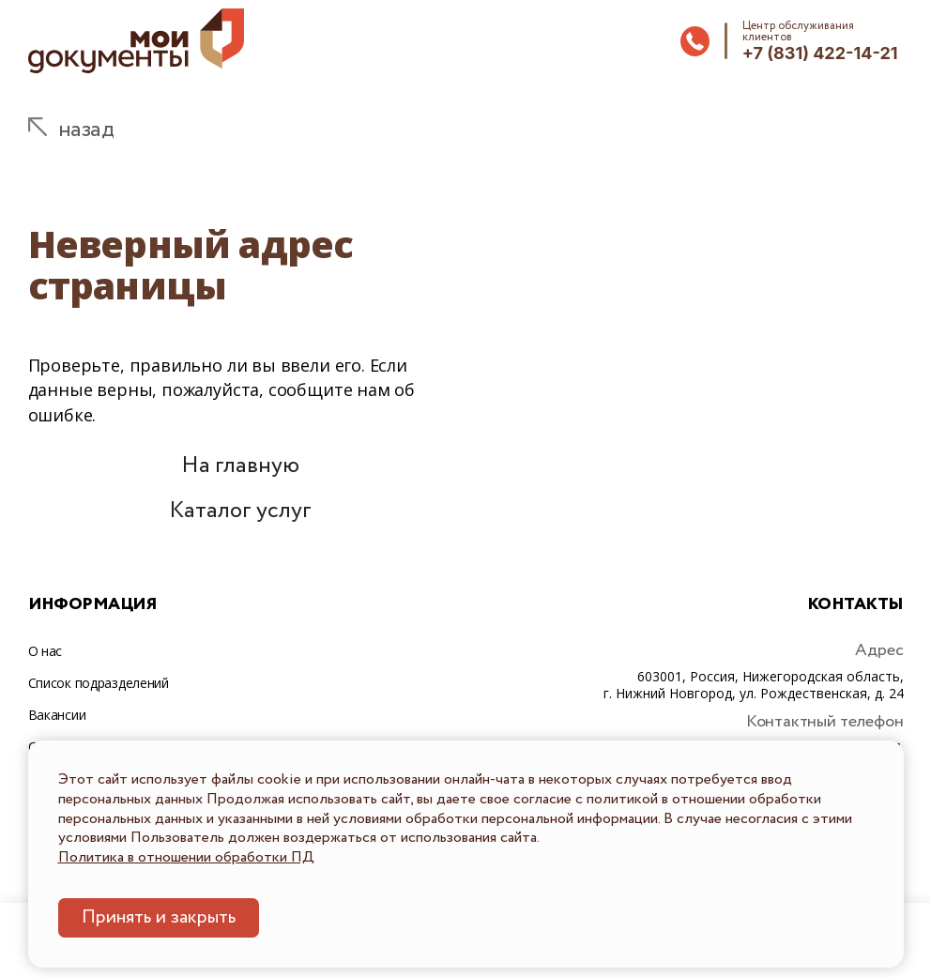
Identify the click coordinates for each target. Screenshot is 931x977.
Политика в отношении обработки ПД (186, 857)
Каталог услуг (240, 511)
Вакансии (57, 715)
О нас (45, 651)
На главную (240, 466)
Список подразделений (98, 683)
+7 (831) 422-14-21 (820, 53)
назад (86, 130)
